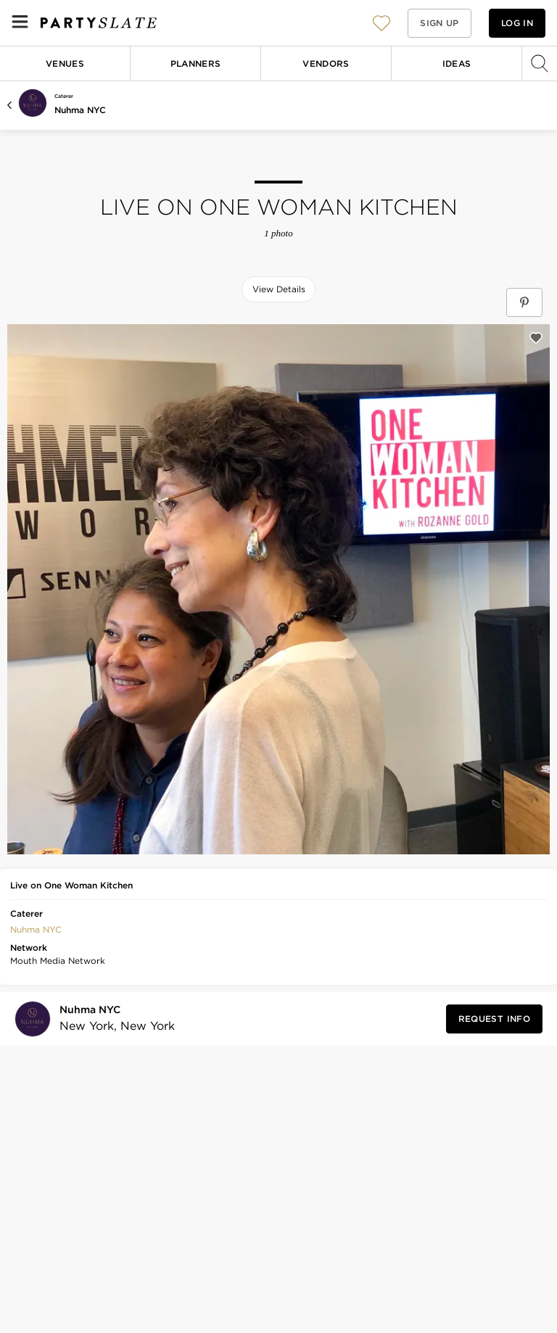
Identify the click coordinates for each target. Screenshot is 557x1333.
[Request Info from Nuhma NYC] (494, 1018)
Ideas (456, 63)
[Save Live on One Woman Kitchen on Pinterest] (524, 302)
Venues (65, 63)
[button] (381, 23)
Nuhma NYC (80, 109)
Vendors (326, 63)
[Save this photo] (535, 337)
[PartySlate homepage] (99, 22)
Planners (195, 63)
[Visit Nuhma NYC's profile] (113, 1018)
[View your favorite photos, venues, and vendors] (381, 23)
